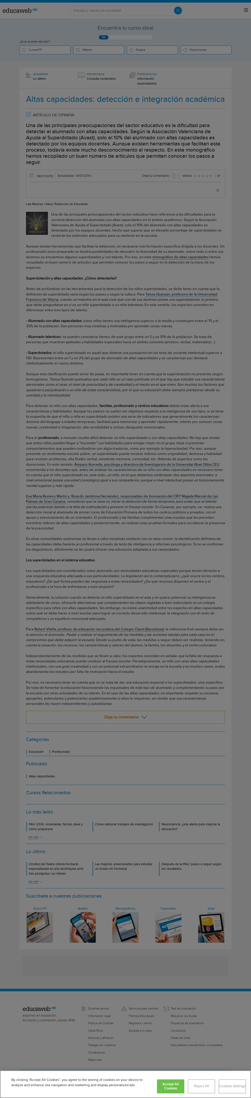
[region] (125, 1084)
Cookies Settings (232, 1086)
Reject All (201, 1086)
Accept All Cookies (170, 1086)
